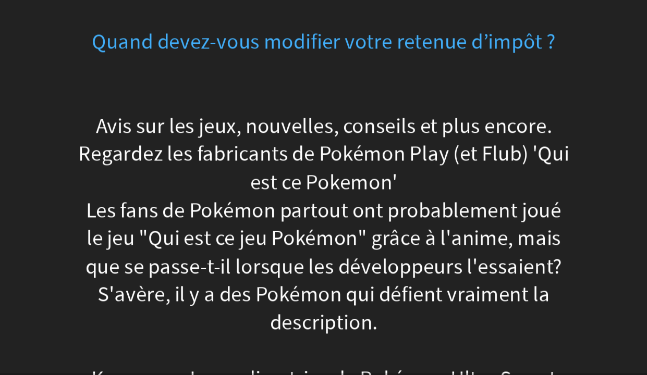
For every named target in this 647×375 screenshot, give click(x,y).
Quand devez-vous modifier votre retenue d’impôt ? (324, 42)
